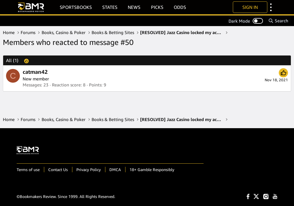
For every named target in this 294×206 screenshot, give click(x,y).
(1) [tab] (12, 60)
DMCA (115, 169)
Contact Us (58, 169)
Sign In (250, 7)
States (109, 7)
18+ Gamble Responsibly (151, 169)
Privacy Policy (88, 169)
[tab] (34, 60)
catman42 (35, 72)
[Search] (278, 20)
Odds (180, 7)
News (134, 7)
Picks (157, 7)
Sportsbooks (76, 7)
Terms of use (28, 169)
